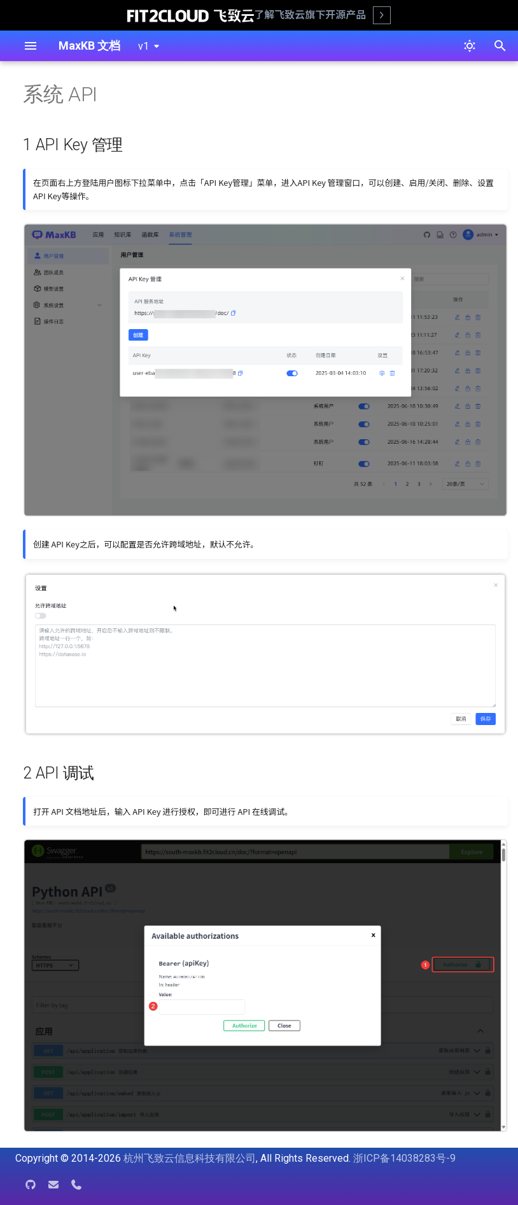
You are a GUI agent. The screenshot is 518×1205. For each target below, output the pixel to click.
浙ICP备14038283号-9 (404, 1158)
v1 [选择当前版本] (143, 46)
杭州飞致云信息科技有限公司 (189, 1158)
